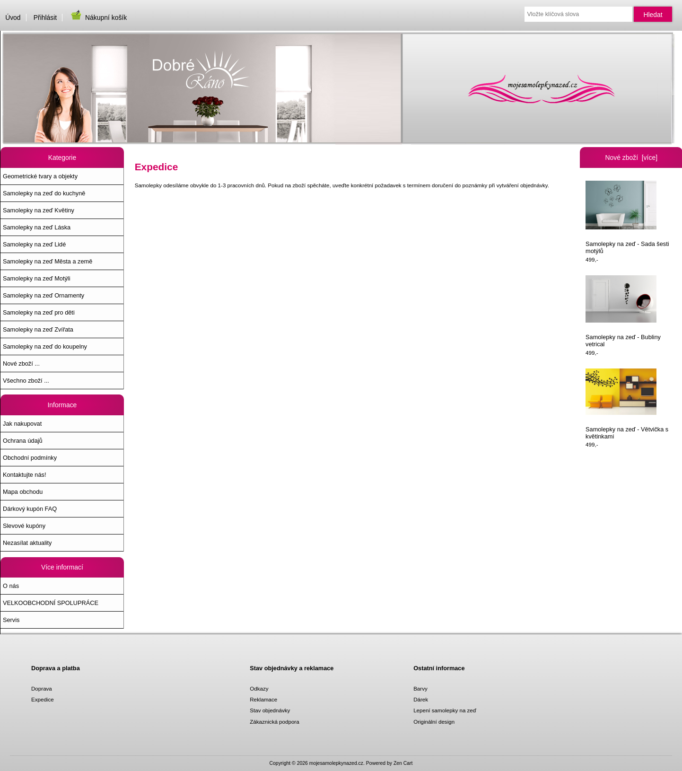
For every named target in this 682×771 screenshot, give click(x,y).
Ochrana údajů (23, 440)
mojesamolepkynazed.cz (336, 763)
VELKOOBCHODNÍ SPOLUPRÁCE (50, 602)
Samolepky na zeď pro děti (39, 312)
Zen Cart (403, 763)
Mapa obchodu (23, 491)
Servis (11, 619)
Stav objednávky (270, 710)
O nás (11, 585)
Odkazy (259, 688)
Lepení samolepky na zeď (444, 710)
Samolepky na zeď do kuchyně (44, 193)
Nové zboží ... (21, 363)
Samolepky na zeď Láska (36, 227)
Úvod (12, 17)
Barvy (420, 688)
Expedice (42, 699)
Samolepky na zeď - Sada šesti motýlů (627, 218)
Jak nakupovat (22, 423)
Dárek (420, 699)
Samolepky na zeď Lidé (34, 244)
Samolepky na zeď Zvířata (38, 329)
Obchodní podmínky (30, 457)
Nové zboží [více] (631, 157)
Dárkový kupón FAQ (30, 508)
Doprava (41, 688)
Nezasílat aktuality (27, 542)
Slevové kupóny (24, 525)
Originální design (434, 721)
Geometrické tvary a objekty (40, 176)
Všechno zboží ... (26, 380)
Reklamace (263, 699)
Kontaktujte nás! (24, 474)
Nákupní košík (98, 17)
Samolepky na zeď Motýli (36, 278)
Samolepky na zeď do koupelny (45, 346)
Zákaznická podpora (274, 721)
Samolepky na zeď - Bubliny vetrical (623, 311)
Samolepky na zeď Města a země (47, 261)
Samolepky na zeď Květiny (38, 210)
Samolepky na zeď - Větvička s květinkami (627, 404)
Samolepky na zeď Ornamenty (43, 295)
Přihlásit (45, 17)
